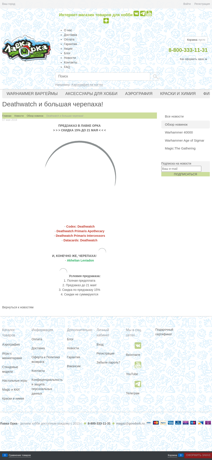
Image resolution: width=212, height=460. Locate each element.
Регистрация (202, 3)
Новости (70, 58)
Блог (67, 53)
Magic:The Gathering (180, 148)
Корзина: (195, 39)
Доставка (70, 35)
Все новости (174, 116)
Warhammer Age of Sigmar (184, 140)
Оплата (69, 39)
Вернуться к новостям (17, 307)
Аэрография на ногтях (87, 84)
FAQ (67, 67)
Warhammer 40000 (179, 132)
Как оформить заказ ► (194, 59)
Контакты (70, 62)
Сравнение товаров (20, 455)
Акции (68, 48)
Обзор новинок (176, 124)
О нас (68, 30)
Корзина (172, 455)
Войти (187, 3)
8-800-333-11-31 (99, 423)
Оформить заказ (198, 455)
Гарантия (70, 44)
